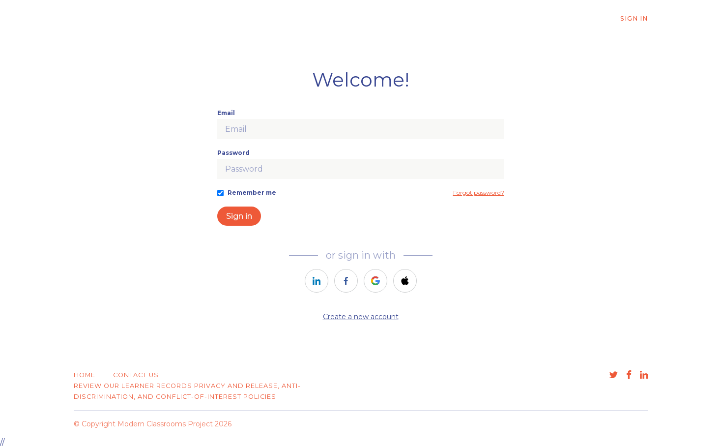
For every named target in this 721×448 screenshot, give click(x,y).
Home (84, 375)
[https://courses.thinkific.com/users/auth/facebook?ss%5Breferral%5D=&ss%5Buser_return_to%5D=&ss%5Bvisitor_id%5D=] (346, 281)
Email (226, 113)
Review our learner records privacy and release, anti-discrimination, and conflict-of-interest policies (187, 391)
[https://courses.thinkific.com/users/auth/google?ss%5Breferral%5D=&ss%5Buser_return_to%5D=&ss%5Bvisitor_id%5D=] (375, 281)
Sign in (239, 216)
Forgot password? (478, 192)
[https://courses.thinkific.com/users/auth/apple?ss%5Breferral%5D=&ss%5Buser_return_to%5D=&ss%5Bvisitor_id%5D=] (405, 281)
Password (233, 152)
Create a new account (361, 316)
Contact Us (136, 375)
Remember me (252, 192)
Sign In (634, 18)
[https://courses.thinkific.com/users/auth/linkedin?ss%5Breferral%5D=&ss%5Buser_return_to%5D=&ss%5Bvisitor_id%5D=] (316, 281)
